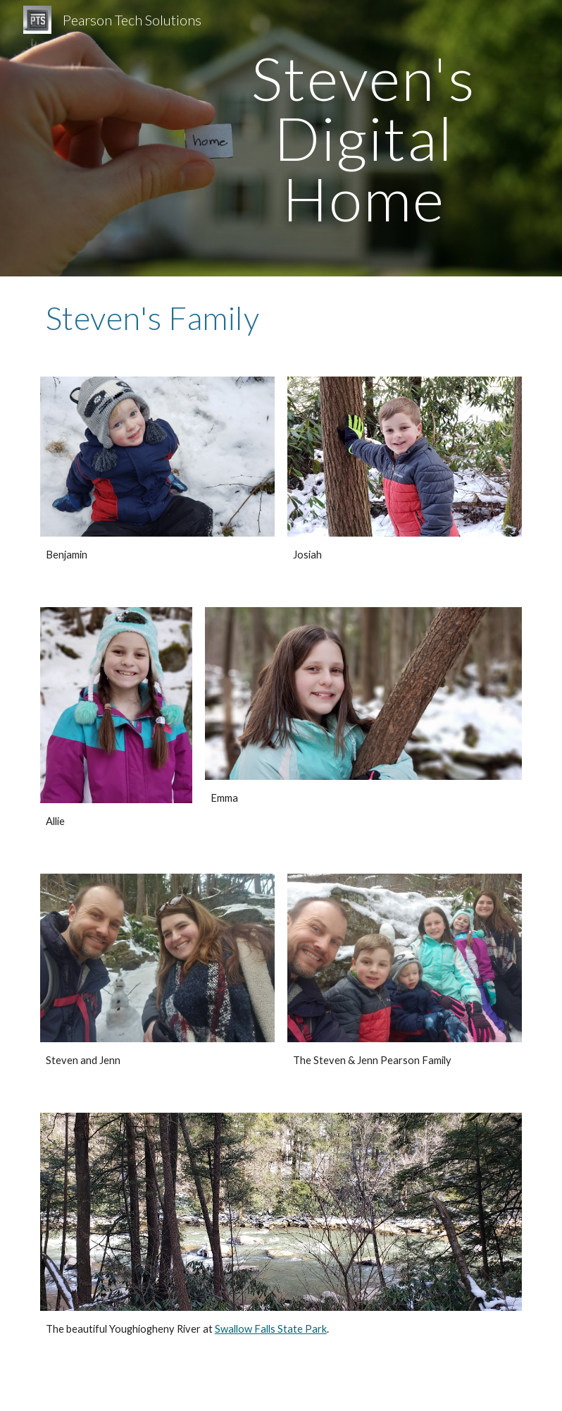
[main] (363, 138)
